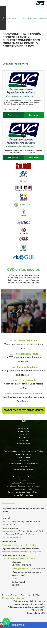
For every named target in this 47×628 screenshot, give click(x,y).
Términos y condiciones (13, 598)
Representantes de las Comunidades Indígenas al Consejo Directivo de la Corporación (23, 151)
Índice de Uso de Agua (23, 495)
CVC (23, 421)
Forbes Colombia (27, 380)
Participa (23, 466)
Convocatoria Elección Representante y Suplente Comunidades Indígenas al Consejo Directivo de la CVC (22, 40)
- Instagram (18, 545)
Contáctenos (23, 437)
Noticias (23, 434)
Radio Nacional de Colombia (27, 393)
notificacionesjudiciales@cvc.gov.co (18, 558)
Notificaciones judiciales (23, 477)
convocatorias (32, 18)
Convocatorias (23, 457)
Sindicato (23, 480)
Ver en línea (13, 115)
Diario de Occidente (27, 367)
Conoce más (23, 444)
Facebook (6, 545)
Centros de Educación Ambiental (23, 463)
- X (26, 545)
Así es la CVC (23, 428)
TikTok (33, 545)
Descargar (34, 115)
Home (23, 18)
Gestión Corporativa (23, 454)
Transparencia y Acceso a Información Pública (23, 451)
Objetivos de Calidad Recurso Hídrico (23, 492)
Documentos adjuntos (15, 64)
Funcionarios (23, 431)
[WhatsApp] (6, 621)
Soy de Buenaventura (27, 353)
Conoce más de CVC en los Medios (23, 410)
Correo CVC (24, 440)
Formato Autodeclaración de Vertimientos (23, 486)
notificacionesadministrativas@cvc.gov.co (21, 552)
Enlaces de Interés (23, 469)
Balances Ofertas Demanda (23, 483)
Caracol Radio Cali (27, 340)
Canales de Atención (11, 538)
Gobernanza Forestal (23, 489)
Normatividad (23, 460)
